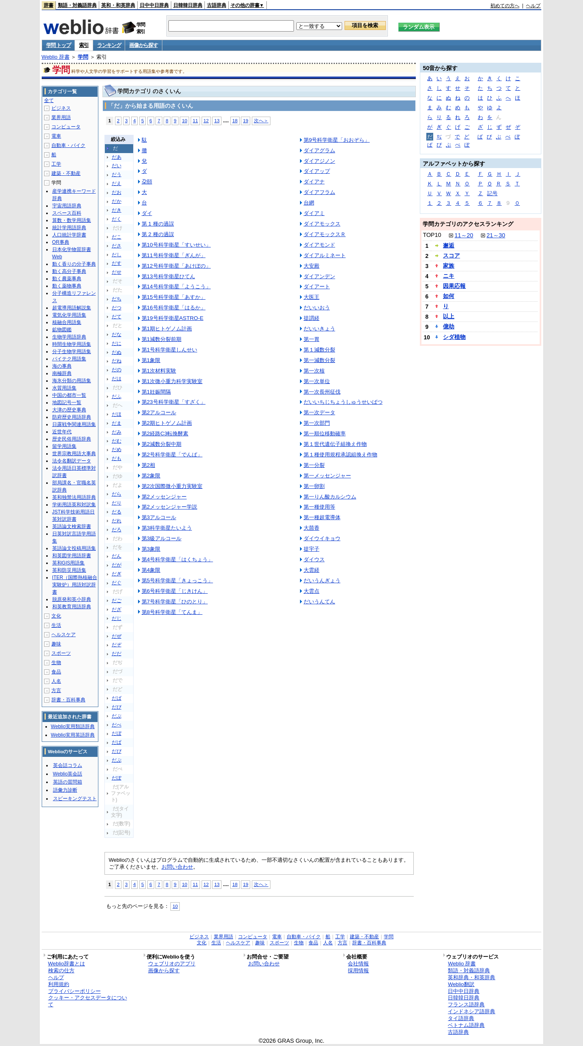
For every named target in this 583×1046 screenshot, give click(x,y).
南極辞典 (62, 373)
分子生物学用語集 (71, 351)
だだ (116, 653)
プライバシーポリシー (74, 991)
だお (116, 192)
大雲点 (311, 591)
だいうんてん (319, 602)
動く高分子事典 (69, 271)
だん (116, 556)
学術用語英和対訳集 (74, 504)
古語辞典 (216, 5)
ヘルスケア (63, 634)
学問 (83, 57)
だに (116, 343)
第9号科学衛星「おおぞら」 (337, 140)
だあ (116, 157)
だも (116, 458)
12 (206, 120)
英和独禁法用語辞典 (74, 497)
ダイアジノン (319, 161)
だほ (116, 414)
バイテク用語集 (69, 359)
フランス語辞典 (466, 1004)
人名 (56, 681)
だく (116, 219)
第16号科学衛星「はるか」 (174, 308)
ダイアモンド (319, 245)
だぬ (116, 352)
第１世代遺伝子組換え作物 (335, 444)
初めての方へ (504, 6)
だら (116, 494)
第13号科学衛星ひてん (168, 276)
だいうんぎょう (322, 580)
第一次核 (314, 371)
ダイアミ (314, 213)
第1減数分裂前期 (161, 339)
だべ (116, 725)
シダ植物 (454, 337)
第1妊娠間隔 (156, 392)
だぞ (116, 645)
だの (116, 370)
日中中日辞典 (154, 5)
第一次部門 (317, 423)
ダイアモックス (322, 224)
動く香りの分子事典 (74, 264)
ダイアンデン (319, 276)
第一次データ (319, 412)
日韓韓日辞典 (187, 5)
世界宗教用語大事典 (74, 453)
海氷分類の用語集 (71, 380)
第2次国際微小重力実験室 (172, 486)
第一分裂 (314, 465)
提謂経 (311, 318)
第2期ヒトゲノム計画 (167, 423)
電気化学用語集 (69, 315)
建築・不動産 (66, 173)
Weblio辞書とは (66, 964)
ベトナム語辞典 (466, 1025)
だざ (116, 609)
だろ (116, 530)
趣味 (56, 644)
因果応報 (454, 286)
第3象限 (151, 549)
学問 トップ (58, 45)
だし (116, 255)
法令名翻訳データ (71, 461)
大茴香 (311, 528)
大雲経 (311, 570)
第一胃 (311, 339)
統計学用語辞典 (69, 227)
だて (116, 317)
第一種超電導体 (322, 517)
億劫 (448, 326)
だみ (116, 432)
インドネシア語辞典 (471, 1011)
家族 (448, 265)
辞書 (48, 5)
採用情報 (358, 970)
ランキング (109, 45)
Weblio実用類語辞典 (73, 726)
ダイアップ (317, 171)
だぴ (116, 751)
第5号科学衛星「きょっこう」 (177, 580)
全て (49, 100)
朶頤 (147, 182)
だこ (116, 237)
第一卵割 (314, 486)
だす (116, 263)
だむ (116, 441)
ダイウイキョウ (322, 538)
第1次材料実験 (159, 371)
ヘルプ (533, 6)
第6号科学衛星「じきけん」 (175, 591)
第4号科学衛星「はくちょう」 (177, 559)
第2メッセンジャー (164, 497)
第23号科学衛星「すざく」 (174, 402)
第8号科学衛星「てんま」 (172, 612)
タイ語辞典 (461, 1018)
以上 (448, 316)
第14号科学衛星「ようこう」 (176, 286)
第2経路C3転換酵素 (165, 433)
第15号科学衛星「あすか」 (174, 297)
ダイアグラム (319, 150)
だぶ (116, 716)
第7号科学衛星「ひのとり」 (175, 602)
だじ (116, 618)
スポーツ (61, 653)
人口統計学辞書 (69, 235)
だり (116, 503)
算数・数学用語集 (71, 220)
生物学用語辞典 (69, 337)
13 (216, 120)
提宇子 (311, 549)
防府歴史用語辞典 (71, 417)
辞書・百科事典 (68, 700)
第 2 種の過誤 (158, 234)
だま (116, 423)
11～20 (464, 235)
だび (116, 707)
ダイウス (314, 559)
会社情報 (358, 964)
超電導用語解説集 (71, 308)
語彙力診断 (65, 790)
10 (184, 120)
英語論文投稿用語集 (74, 548)
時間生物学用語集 (71, 344)
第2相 (148, 465)
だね (116, 361)
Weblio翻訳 (461, 984)
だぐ (116, 583)
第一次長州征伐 (322, 392)
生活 (56, 625)
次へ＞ (261, 120)
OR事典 (60, 242)
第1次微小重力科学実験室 (172, 381)
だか (116, 201)
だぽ (116, 778)
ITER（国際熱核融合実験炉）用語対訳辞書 (74, 585)
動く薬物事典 (66, 286)
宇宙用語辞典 (66, 206)
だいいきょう (319, 329)
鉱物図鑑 (62, 329)
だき (116, 210)
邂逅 (448, 245)
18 (235, 120)
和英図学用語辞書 (71, 555)
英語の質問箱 (67, 782)
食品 (56, 672)
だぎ (116, 574)
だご (116, 600)
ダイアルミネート (325, 255)
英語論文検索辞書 (71, 526)
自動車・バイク (68, 145)
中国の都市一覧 (69, 395)
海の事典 (62, 366)
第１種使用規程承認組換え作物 (340, 455)
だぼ (116, 733)
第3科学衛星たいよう (167, 528)
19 (245, 120)
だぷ (116, 760)
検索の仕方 (61, 970)
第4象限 (151, 570)
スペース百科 (66, 213)
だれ (116, 521)
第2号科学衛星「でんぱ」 (172, 455)
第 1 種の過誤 (158, 224)
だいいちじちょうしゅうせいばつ (343, 402)
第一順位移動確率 (325, 433)
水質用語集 (64, 388)
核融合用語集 (66, 322)
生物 (56, 662)
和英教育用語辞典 (71, 606)
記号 (492, 193)
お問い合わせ (177, 867)
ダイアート (317, 286)
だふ (116, 396)
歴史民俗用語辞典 (71, 439)
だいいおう (317, 308)
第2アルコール (159, 412)
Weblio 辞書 (56, 57)
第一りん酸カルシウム (330, 497)
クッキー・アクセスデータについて (87, 1001)
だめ (116, 449)
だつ (116, 308)
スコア (451, 255)
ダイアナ (314, 182)
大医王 (311, 297)
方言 (56, 690)
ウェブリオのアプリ (172, 964)
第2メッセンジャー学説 (169, 507)
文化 (56, 616)
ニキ (448, 276)
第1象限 (151, 360)
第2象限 (151, 476)
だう (116, 174)
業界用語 (61, 117)
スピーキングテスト (75, 798)
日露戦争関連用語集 (74, 424)
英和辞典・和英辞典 (471, 977)
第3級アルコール (161, 538)
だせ (116, 272)
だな (116, 334)
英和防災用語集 (69, 570)
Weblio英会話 (67, 774)
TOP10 (432, 235)
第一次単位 (317, 381)
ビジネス (61, 108)
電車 (56, 136)
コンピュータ (66, 127)
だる (116, 512)
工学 (56, 164)
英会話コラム (67, 765)
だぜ (116, 636)
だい (116, 165)
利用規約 (58, 984)
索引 (83, 45)
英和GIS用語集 (68, 563)
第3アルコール (159, 517)
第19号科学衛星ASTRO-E (173, 318)
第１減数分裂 (319, 350)
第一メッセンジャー (327, 476)
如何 (448, 296)
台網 (309, 203)
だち (116, 299)
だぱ (116, 742)
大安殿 (311, 266)
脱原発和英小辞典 (71, 599)
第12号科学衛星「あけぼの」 (176, 266)
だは (116, 378)
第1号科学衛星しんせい (169, 350)
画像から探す (143, 45)
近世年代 (62, 432)
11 (195, 120)
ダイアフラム (319, 192)
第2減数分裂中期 (161, 444)
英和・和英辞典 (118, 5)
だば (116, 698)
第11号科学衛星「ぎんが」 (174, 255)
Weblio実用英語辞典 (73, 735)
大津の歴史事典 (69, 410)
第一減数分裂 (319, 360)
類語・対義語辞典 (77, 5)
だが (116, 565)
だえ (116, 183)
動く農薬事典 (66, 278)
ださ (116, 246)
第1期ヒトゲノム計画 (167, 329)
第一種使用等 (319, 507)
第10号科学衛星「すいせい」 (176, 245)
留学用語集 (64, 446)
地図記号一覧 (66, 402)
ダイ (147, 213)
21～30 (496, 235)
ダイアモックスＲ (325, 234)
